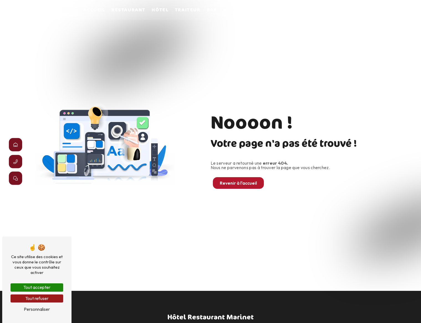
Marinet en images (310, 10)
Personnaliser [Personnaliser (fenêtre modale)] (37, 309)
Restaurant (128, 10)
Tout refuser (37, 298)
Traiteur (188, 10)
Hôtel (160, 10)
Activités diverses (250, 10)
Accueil (94, 10)
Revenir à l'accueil (238, 183)
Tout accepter (36, 287)
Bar (212, 10)
